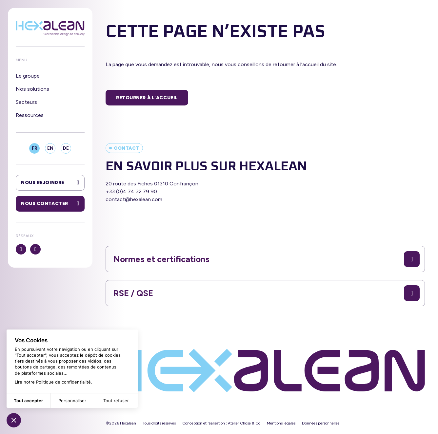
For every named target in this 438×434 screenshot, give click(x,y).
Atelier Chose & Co (244, 423)
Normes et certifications (266, 259)
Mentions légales (281, 423)
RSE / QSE (266, 293)
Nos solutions (32, 89)
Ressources (30, 115)
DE (66, 148)
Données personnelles (320, 423)
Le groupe (28, 76)
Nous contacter (50, 204)
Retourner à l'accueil (147, 98)
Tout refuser (116, 400)
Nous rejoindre (50, 183)
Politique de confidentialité (63, 382)
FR (34, 148)
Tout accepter (28, 400)
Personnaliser (72, 400)
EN (50, 148)
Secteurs (26, 102)
